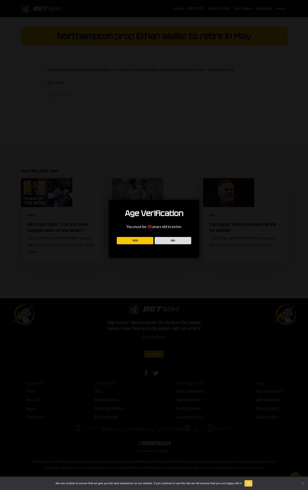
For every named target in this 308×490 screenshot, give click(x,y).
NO (173, 240)
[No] (303, 483)
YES (135, 240)
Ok (248, 483)
